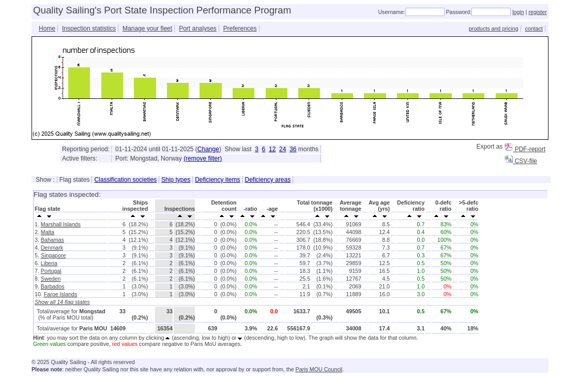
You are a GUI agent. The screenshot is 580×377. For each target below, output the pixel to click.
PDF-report (525, 149)
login (518, 12)
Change (208, 149)
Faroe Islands (61, 294)
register (537, 12)
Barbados (53, 286)
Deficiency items (217, 179)
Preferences (240, 28)
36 (292, 149)
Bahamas (52, 240)
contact (534, 28)
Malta (47, 232)
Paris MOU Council (319, 369)
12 (272, 149)
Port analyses (198, 28)
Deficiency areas (268, 179)
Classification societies (125, 179)
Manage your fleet (147, 28)
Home (47, 28)
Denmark (52, 247)
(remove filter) (203, 158)
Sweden (51, 279)
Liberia (49, 263)
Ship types (175, 179)
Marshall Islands (61, 224)
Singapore (53, 255)
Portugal (51, 271)
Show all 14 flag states (62, 302)
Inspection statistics (89, 28)
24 (282, 149)
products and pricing (493, 28)
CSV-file (521, 161)
